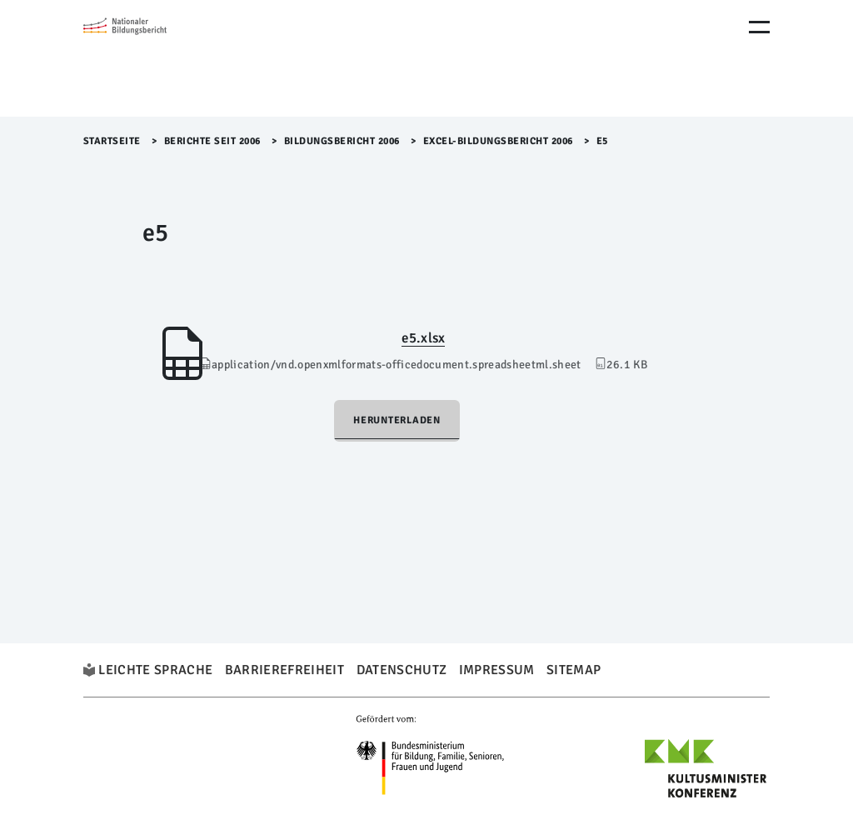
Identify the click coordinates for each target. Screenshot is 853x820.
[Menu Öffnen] (759, 27)
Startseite (112, 141)
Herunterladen (397, 420)
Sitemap (573, 670)
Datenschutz (402, 670)
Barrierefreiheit (284, 670)
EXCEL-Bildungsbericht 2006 (498, 141)
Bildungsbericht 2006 (342, 141)
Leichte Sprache (155, 670)
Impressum (497, 670)
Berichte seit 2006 (212, 141)
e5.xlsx (423, 338)
